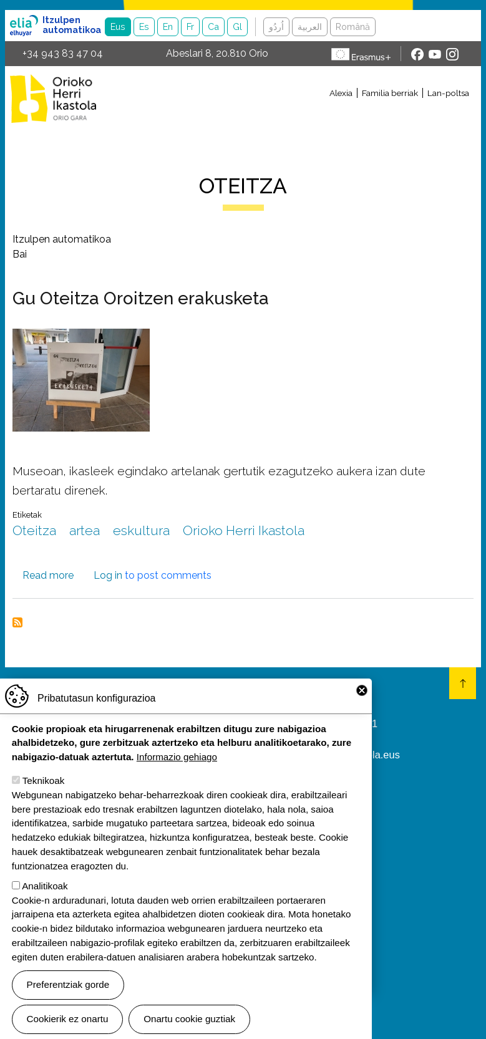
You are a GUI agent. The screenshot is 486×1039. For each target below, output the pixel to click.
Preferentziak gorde (68, 993)
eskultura (141, 530)
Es (144, 26)
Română (353, 26)
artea (84, 530)
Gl (237, 26)
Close (361, 698)
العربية (310, 26)
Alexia (340, 93)
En (168, 26)
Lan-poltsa (448, 93)
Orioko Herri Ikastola (53, 98)
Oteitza (34, 530)
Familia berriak (390, 93)
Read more (48, 575)
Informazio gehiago (177, 765)
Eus (117, 26)
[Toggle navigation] (291, 114)
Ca (213, 26)
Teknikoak (43, 789)
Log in (108, 575)
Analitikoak (44, 894)
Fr (190, 26)
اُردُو (276, 26)
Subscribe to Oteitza (17, 622)
